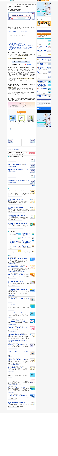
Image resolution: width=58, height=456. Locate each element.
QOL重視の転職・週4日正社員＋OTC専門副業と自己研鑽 (17, 258)
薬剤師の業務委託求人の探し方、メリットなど (16, 304)
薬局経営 (19, 271)
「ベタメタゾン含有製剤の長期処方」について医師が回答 (17, 289)
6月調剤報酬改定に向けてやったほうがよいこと (16, 180)
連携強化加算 (10, 341)
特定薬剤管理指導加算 (24, 340)
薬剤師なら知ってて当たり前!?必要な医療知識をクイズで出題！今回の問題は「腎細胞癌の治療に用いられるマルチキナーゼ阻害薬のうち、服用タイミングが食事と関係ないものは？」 (18, 355)
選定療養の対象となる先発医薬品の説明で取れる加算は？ (17, 223)
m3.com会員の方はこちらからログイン (21, 113)
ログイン (50, 0)
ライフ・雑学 (10, 331)
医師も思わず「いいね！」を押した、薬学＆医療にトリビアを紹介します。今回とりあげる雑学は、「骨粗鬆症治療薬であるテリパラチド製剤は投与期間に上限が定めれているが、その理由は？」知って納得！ (18, 398)
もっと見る (33, 185)
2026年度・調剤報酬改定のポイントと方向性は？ (16, 199)
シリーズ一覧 (16, 4)
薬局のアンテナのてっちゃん (15, 216)
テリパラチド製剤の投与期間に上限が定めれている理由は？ (18, 395)
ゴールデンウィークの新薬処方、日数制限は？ (16, 281)
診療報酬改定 (29, 4)
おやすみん (22, 367)
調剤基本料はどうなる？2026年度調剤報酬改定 (16, 207)
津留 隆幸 (9, 360)
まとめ (11, 49)
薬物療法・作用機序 (11, 371)
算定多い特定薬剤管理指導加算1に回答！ (15, 164)
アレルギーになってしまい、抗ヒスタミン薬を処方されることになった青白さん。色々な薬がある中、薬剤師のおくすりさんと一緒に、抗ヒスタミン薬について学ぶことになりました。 (18, 369)
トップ (9, 4)
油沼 (26, 344)
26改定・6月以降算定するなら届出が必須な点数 (16, 334)
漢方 (44, 103)
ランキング (13, 4)
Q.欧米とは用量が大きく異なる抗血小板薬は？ (16, 312)
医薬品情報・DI (10, 384)
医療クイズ (26, 4)
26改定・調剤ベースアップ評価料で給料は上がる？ (16, 359)
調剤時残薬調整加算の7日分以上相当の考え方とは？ (16, 266)
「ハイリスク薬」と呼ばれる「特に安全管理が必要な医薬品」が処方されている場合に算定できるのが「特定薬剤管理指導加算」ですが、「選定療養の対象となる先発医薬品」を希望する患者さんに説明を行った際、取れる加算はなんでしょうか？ (18, 226)
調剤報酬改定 (10, 149)
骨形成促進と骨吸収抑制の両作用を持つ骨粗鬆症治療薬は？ (18, 327)
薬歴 (35, 4)
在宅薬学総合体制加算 (18, 340)
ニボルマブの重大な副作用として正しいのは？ (16, 274)
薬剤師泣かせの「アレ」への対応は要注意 (15, 344)
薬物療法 (13, 295)
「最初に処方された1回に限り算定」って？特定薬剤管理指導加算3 (17, 31)
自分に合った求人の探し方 (12, 387)
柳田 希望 (13, 224)
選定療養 (23, 4)
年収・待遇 (10, 392)
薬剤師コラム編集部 (13, 259)
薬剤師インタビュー (11, 263)
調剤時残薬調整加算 (15, 271)
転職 (14, 263)
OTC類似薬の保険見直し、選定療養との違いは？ (16, 191)
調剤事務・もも (10, 403)
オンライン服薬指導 (48, 103)
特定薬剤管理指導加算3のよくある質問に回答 (15, 169)
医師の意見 (10, 295)
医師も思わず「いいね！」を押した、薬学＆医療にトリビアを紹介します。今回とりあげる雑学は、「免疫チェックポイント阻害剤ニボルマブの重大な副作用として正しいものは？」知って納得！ (18, 277)
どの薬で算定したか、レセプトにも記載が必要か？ (16, 43)
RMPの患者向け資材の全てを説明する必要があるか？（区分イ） (18, 44)
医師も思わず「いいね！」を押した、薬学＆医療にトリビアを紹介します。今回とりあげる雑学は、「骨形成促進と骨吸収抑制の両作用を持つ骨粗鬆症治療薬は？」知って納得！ (18, 330)
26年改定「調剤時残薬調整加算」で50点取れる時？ (16, 402)
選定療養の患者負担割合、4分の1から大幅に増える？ (17, 215)
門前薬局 (38, 103)
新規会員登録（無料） (21, 111)
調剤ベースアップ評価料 (11, 340)
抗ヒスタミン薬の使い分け (12, 367)
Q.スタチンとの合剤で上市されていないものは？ (16, 298)
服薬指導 (33, 4)
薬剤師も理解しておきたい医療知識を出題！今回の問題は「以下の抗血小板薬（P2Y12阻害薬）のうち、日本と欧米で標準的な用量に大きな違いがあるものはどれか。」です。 (18, 315)
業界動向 (14, 364)
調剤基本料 (38, 100)
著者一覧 (20, 4)
